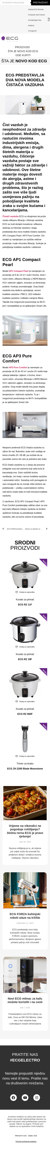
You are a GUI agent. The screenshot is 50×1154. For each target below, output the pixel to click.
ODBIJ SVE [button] (32, 1136)
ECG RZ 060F (25, 714)
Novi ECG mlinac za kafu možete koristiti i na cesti (25, 1000)
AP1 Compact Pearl (19, 271)
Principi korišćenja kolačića (26, 1141)
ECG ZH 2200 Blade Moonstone (25, 768)
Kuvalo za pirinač (25, 599)
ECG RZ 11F (25, 604)
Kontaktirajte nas (35, 20)
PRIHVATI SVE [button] (21, 1136)
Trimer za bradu (25, 763)
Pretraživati (40, 2)
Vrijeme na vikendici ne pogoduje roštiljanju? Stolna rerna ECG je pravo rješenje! (25, 831)
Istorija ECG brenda (36, 9)
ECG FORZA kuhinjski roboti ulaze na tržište (25, 915)
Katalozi (31, 25)
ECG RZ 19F (25, 659)
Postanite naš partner (36, 15)
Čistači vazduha (11, 216)
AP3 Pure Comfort (18, 367)
